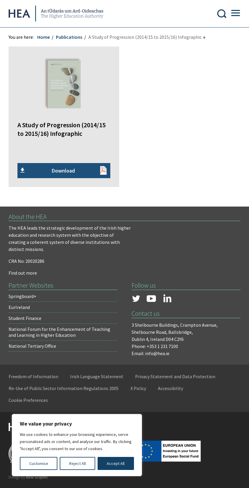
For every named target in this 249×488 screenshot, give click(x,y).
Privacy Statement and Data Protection (175, 377)
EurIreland (19, 307)
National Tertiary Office (32, 346)
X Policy (138, 389)
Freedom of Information (34, 377)
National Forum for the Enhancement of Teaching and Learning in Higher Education (60, 332)
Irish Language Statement (97, 377)
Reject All (77, 463)
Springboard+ (23, 296)
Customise (38, 463)
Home (44, 38)
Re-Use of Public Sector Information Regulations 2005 (64, 389)
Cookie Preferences (28, 400)
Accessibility (170, 389)
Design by (28, 477)
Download (63, 171)
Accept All (115, 463)
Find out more (23, 273)
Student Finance (25, 318)
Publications (69, 38)
